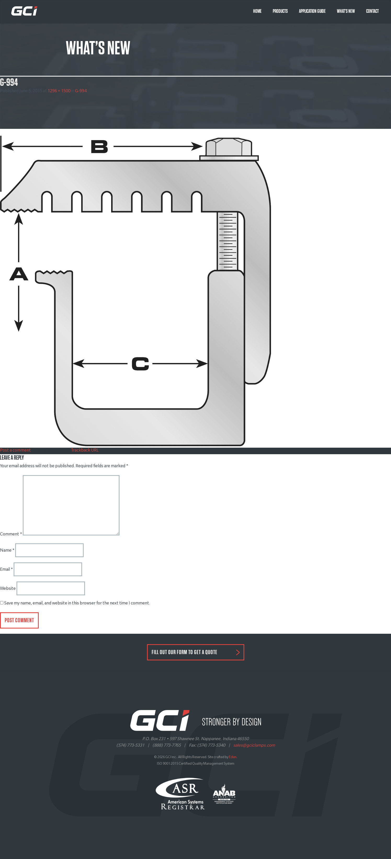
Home (257, 11)
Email (6, 570)
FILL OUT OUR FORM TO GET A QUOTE (184, 652)
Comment (11, 534)
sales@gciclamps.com (254, 745)
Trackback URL (85, 450)
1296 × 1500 (59, 91)
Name (7, 551)
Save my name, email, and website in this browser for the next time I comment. (77, 603)
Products (280, 11)
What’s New (346, 11)
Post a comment (15, 450)
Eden (232, 757)
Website (8, 589)
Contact (372, 11)
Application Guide (312, 11)
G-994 (81, 91)
